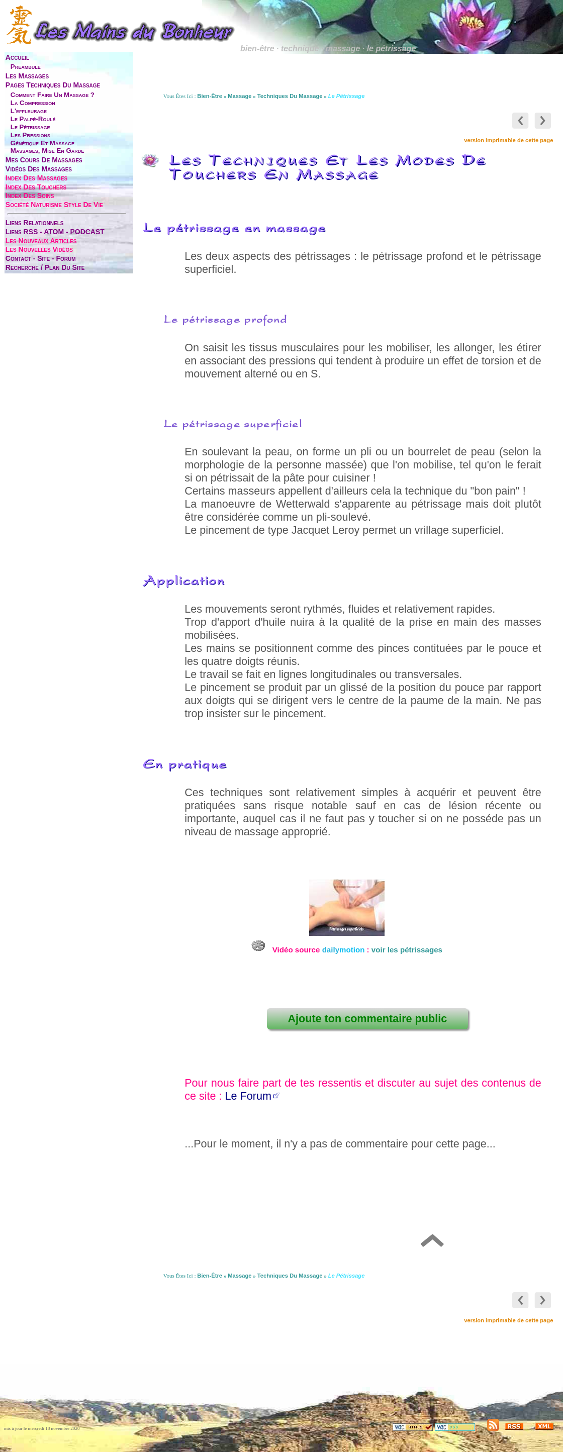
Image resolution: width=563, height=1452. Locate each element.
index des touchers (36, 187)
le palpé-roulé (33, 119)
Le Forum (248, 1096)
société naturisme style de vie (54, 205)
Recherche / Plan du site (45, 267)
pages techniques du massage (53, 85)
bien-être (209, 96)
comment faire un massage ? (53, 95)
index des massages (36, 178)
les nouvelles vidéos (39, 249)
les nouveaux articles (41, 241)
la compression (33, 103)
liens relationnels (35, 223)
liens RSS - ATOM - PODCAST (55, 232)
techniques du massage (290, 96)
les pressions (30, 135)
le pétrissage (30, 127)
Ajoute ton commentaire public (367, 1018)
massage (239, 96)
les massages (27, 76)
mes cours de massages (44, 160)
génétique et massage (42, 143)
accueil (17, 57)
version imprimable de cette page (508, 140)
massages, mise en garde (47, 150)
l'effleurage (29, 111)
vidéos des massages (39, 169)
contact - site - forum (41, 258)
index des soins (30, 195)
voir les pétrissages (406, 949)
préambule (26, 66)
